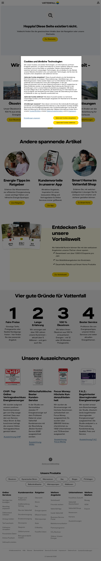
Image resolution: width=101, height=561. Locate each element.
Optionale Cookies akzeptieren (66, 118)
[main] (51, 91)
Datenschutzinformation (55, 111)
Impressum (72, 111)
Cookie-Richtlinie (35, 111)
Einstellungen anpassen (32, 118)
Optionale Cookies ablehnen (65, 122)
